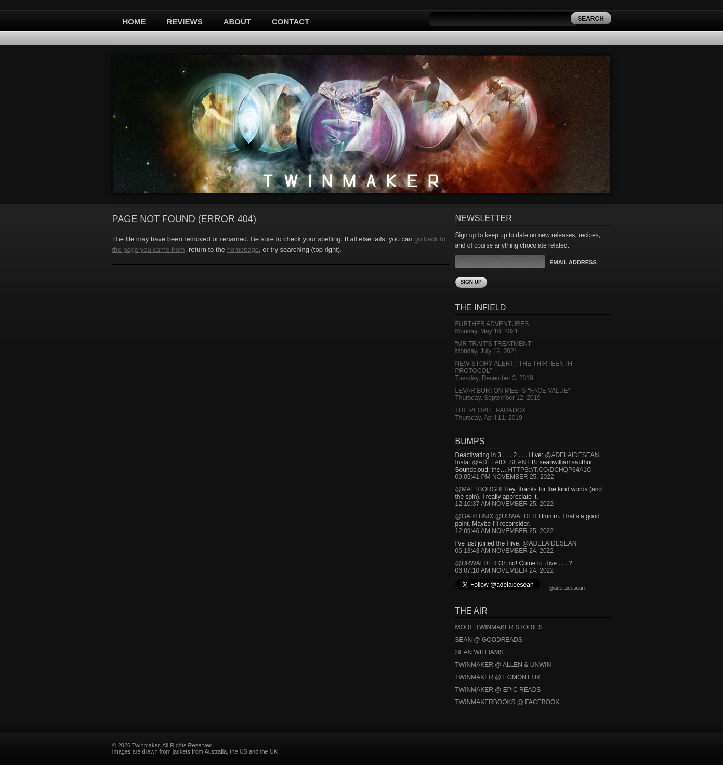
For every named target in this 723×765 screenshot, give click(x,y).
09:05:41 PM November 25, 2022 (504, 477)
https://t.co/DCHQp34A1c (549, 469)
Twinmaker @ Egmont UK (498, 677)
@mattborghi (479, 489)
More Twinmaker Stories (499, 627)
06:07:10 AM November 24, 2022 (504, 570)
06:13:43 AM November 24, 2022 (504, 550)
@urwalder (516, 516)
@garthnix (474, 516)
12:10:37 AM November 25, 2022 (504, 504)
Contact (290, 21)
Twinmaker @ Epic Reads (498, 689)
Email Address (572, 262)
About (237, 21)
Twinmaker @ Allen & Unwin (503, 664)
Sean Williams (479, 652)
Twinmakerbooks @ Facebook (507, 702)
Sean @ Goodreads (489, 639)
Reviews (185, 21)
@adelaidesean (572, 455)
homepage (243, 249)
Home (134, 21)
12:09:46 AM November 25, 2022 (504, 531)
